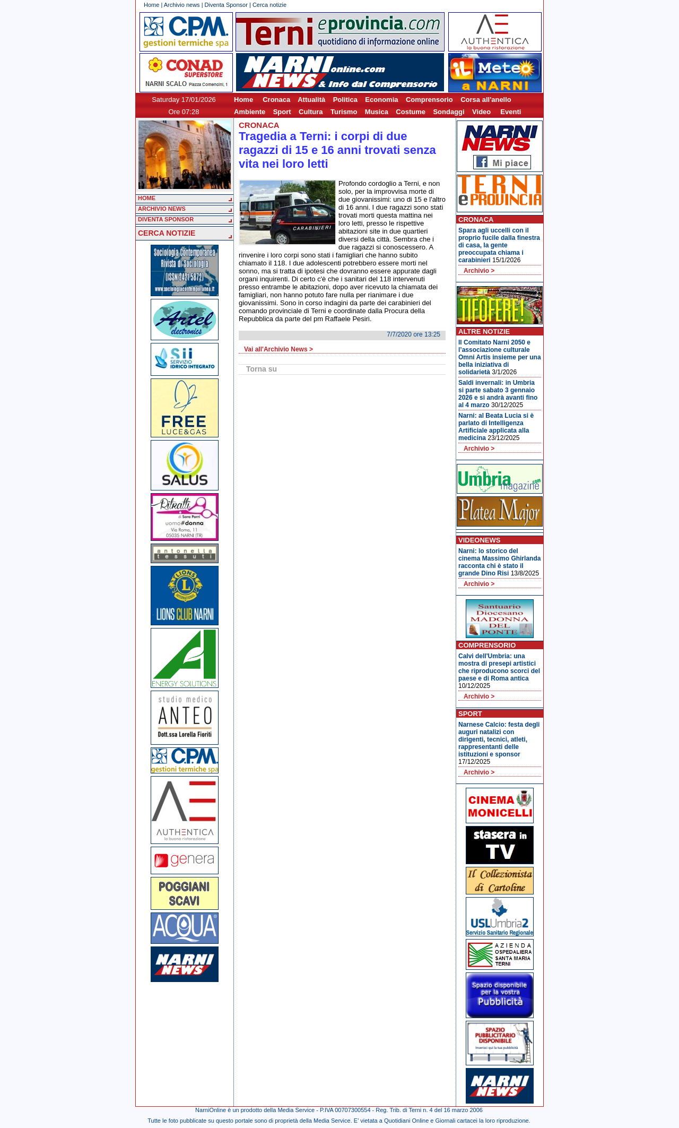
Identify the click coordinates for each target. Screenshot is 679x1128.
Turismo (343, 112)
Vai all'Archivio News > (278, 349)
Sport (282, 112)
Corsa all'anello (485, 100)
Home (151, 5)
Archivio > (479, 270)
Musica (376, 112)
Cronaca (276, 100)
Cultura (311, 112)
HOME (146, 198)
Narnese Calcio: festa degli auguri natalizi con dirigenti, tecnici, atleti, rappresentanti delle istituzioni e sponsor (498, 739)
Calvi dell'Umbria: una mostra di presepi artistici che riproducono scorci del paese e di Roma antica (499, 667)
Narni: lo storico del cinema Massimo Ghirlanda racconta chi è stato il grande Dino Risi (499, 562)
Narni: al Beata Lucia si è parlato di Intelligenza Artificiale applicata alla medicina (496, 427)
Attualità (311, 100)
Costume (410, 112)
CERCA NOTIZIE (166, 233)
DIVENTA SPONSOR (166, 219)
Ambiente (249, 112)
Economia (381, 100)
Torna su (261, 369)
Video (481, 112)
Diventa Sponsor (226, 5)
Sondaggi (448, 112)
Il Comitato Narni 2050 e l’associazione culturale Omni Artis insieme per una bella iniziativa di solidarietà (499, 357)
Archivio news (182, 5)
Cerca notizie (269, 5)
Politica (345, 100)
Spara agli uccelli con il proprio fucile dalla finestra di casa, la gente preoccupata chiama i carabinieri (499, 245)
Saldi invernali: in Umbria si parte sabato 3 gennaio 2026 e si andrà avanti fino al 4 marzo (497, 394)
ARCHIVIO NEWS (162, 208)
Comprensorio (429, 100)
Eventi (510, 112)
